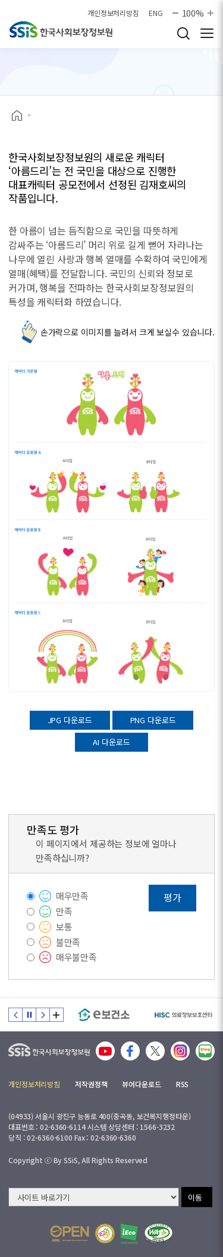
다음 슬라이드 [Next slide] (43, 1015)
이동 (195, 1197)
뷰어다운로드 (141, 1084)
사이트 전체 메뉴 (206, 33)
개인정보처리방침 (113, 13)
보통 (64, 926)
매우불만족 (76, 957)
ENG (156, 13)
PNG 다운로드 (153, 720)
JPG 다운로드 (70, 720)
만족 (64, 911)
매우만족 (72, 895)
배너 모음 (56, 1015)
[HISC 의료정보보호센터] (182, 1014)
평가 (172, 897)
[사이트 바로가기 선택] (93, 1197)
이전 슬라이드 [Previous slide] (15, 1015)
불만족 (68, 942)
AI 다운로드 (111, 742)
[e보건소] (103, 1014)
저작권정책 (91, 1084)
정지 (29, 1015)
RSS (182, 1084)
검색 (183, 33)
